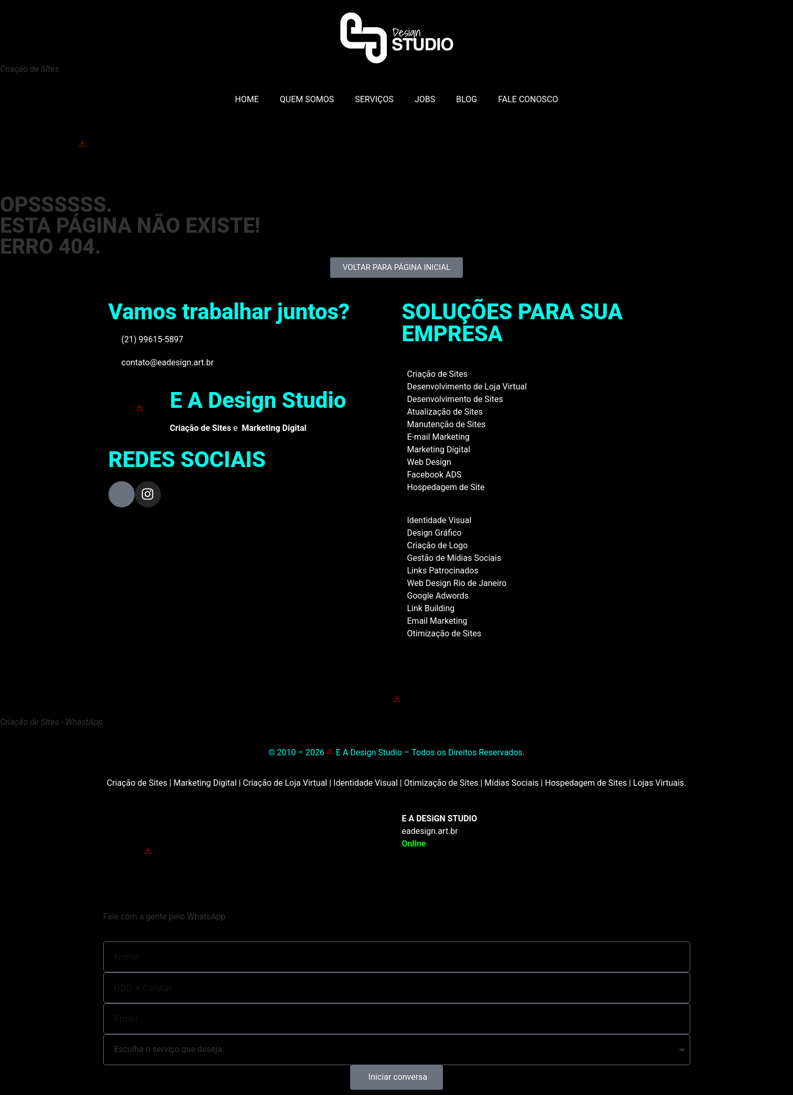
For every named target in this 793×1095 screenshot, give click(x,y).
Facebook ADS (434, 475)
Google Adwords (438, 596)
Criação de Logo (437, 545)
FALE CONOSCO (528, 99)
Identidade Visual (439, 520)
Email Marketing (437, 621)
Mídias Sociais (511, 783)
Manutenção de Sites (446, 424)
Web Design (429, 462)
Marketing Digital (439, 449)
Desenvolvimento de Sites (455, 399)
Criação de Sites (437, 374)
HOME (246, 99)
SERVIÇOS (374, 99)
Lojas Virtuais (658, 783)
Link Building (431, 608)
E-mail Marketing (438, 437)
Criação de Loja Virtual (285, 783)
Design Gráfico (434, 533)
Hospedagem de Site (446, 487)
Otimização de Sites (444, 633)
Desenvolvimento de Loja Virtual (467, 387)
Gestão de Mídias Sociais (454, 558)
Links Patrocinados (443, 571)
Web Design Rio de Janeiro (457, 583)
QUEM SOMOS (307, 99)
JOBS (425, 99)
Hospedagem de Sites (586, 783)
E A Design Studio (258, 400)
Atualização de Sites (445, 412)
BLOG (466, 99)
